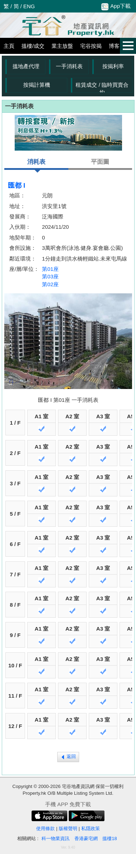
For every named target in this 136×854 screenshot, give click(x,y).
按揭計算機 (36, 85)
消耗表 (36, 164)
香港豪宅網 (86, 838)
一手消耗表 (69, 66)
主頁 (9, 46)
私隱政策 (90, 828)
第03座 (50, 276)
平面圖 (100, 161)
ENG (29, 6)
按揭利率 (113, 66)
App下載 (116, 6)
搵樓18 (109, 838)
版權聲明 (68, 828)
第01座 (50, 269)
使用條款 (45, 828)
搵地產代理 (26, 66)
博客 (114, 46)
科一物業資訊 (55, 838)
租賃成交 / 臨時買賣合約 (102, 87)
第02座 (50, 284)
